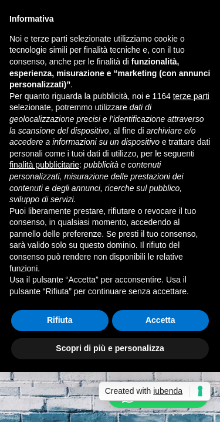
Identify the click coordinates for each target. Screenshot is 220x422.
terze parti (191, 96)
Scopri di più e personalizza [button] (110, 348)
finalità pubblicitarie (44, 164)
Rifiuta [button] (60, 320)
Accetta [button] (160, 320)
